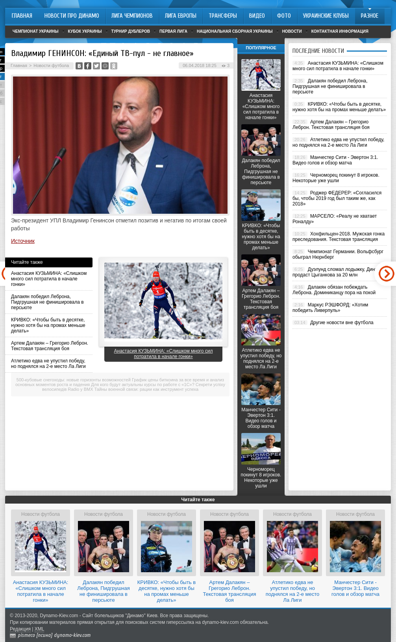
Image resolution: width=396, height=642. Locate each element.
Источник (23, 241)
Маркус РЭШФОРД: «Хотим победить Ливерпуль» (330, 307)
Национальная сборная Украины (235, 31)
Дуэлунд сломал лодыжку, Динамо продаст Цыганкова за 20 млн (337, 272)
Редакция (20, 629)
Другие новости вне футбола (342, 322)
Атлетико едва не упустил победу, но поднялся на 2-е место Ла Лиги (48, 363)
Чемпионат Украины (36, 31)
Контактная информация (339, 31)
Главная (19, 65)
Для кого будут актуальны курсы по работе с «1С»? (142, 384)
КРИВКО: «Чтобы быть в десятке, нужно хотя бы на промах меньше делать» (48, 325)
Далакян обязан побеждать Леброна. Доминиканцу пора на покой (334, 289)
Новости (292, 31)
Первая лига (173, 31)
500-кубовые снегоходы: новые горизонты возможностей (74, 379)
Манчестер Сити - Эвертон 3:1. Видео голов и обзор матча (260, 418)
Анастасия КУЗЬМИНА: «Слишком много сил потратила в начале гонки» (49, 279)
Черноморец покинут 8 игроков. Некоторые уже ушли (261, 478)
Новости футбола (51, 65)
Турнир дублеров (130, 31)
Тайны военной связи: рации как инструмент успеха (146, 389)
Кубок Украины (85, 31)
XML (39, 629)
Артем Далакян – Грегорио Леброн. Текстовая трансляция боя (49, 345)
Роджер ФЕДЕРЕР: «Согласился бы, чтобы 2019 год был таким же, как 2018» (336, 198)
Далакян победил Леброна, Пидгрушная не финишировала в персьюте (47, 302)
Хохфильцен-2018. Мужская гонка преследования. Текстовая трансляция (338, 236)
